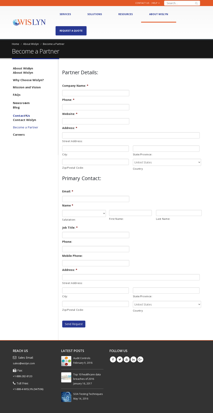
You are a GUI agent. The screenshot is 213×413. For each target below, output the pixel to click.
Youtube (127, 359)
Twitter (120, 359)
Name (67, 205)
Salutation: (69, 219)
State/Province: (142, 154)
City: (65, 154)
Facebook (113, 359)
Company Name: (75, 86)
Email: (67, 191)
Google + (140, 359)
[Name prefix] (84, 213)
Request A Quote (71, 30)
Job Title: (70, 227)
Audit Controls (81, 358)
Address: (69, 128)
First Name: (116, 219)
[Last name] (179, 213)
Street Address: (72, 141)
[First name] (130, 213)
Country (138, 168)
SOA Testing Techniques (88, 394)
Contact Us (142, 2)
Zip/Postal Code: (73, 167)
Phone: (68, 100)
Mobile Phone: (72, 256)
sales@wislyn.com (24, 363)
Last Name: (163, 219)
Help (154, 2)
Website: (70, 114)
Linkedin (133, 359)
